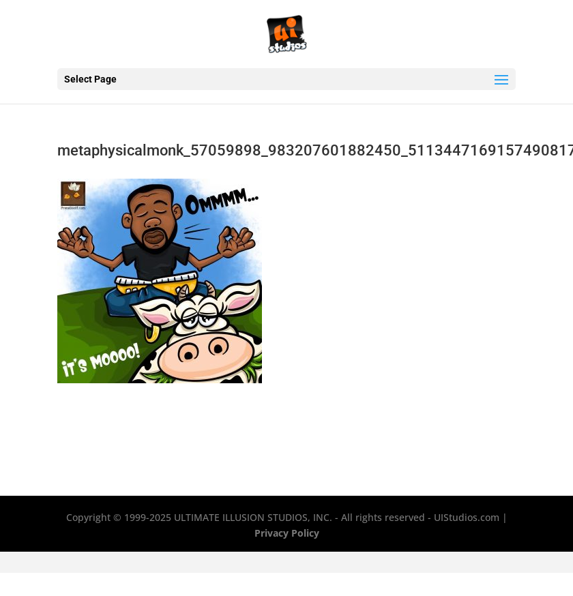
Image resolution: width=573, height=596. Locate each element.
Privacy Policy (286, 532)
